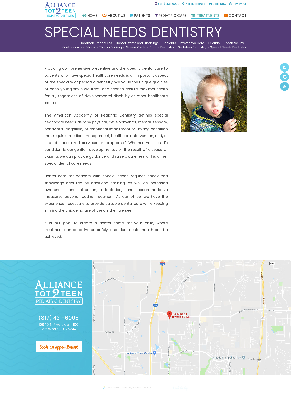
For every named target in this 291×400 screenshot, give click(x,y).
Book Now (217, 3)
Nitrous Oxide (136, 47)
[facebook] (284, 67)
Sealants (169, 43)
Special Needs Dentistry (228, 47)
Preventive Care (192, 43)
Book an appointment (59, 347)
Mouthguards (72, 47)
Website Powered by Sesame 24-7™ (127, 387)
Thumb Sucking (110, 47)
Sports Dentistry (162, 47)
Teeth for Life (234, 43)
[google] (284, 76)
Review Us (238, 3)
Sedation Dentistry (192, 47)
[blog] (284, 86)
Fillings (90, 47)
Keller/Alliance (194, 4)
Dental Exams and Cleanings (137, 43)
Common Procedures (96, 43)
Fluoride (214, 43)
